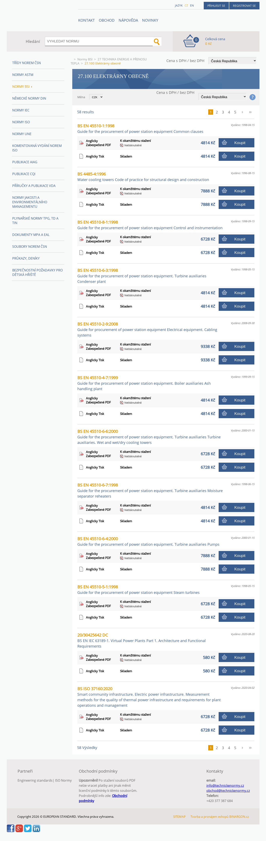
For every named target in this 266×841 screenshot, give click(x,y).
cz (186, 5)
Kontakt (86, 20)
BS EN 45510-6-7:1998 (150, 490)
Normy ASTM (22, 74)
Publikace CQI (23, 174)
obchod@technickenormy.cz (228, 790)
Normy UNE (21, 134)
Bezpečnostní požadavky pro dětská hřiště (37, 272)
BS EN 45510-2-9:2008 (147, 329)
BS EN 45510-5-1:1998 (138, 589)
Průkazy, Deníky (26, 258)
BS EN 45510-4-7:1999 (144, 383)
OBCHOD (107, 20)
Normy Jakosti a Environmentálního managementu (29, 202)
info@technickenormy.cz (225, 785)
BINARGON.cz (239, 816)
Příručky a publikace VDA (34, 185)
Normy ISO (21, 122)
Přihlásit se (216, 6)
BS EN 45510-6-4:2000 (148, 541)
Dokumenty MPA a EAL (30, 234)
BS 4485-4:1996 (143, 176)
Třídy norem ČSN (26, 63)
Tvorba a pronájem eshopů (209, 816)
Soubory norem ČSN (29, 246)
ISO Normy (63, 780)
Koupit (239, 143)
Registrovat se (244, 6)
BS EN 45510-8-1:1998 (150, 224)
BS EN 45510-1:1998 (140, 128)
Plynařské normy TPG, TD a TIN (35, 220)
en (192, 5)
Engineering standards (35, 780)
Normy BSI (84, 59)
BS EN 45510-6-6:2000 (149, 437)
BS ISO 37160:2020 (149, 697)
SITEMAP (179, 816)
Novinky (150, 20)
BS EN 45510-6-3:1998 (141, 276)
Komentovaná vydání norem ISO (37, 147)
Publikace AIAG (24, 162)
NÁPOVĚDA (128, 20)
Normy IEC (20, 110)
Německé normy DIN (29, 98)
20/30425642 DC (141, 640)
